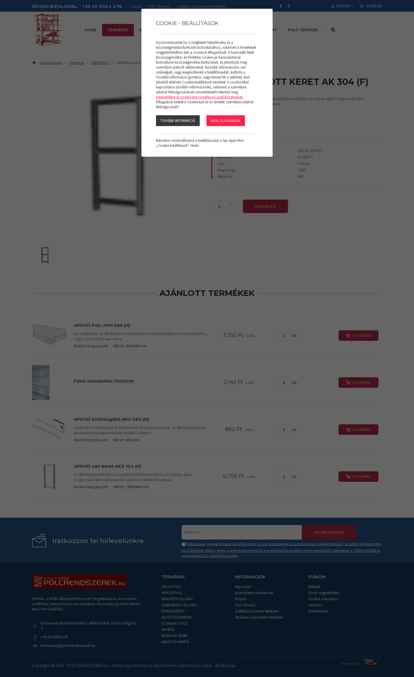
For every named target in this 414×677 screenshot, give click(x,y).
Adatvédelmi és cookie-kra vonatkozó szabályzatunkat (199, 97)
